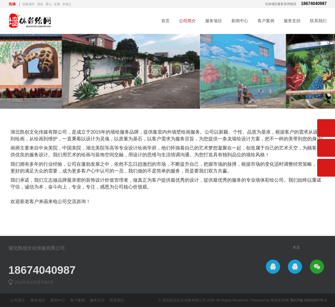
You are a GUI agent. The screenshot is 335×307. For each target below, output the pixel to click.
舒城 (65, 4)
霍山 (49, 4)
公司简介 (187, 21)
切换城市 (28, 4)
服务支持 (292, 21)
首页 (165, 21)
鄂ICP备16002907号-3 (308, 300)
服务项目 (213, 21)
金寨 (57, 4)
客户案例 (266, 21)
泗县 (40, 4)
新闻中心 (239, 21)
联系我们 (318, 21)
